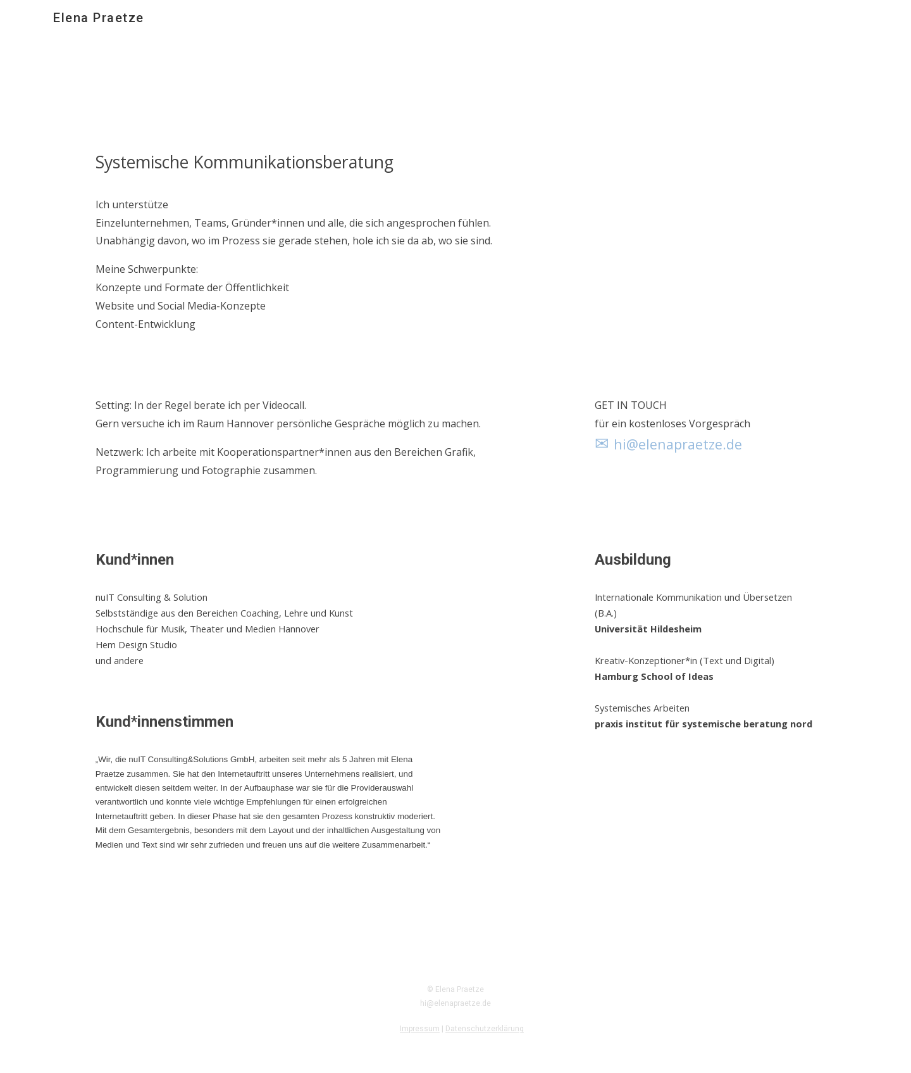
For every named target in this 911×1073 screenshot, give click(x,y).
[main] (299, 251)
